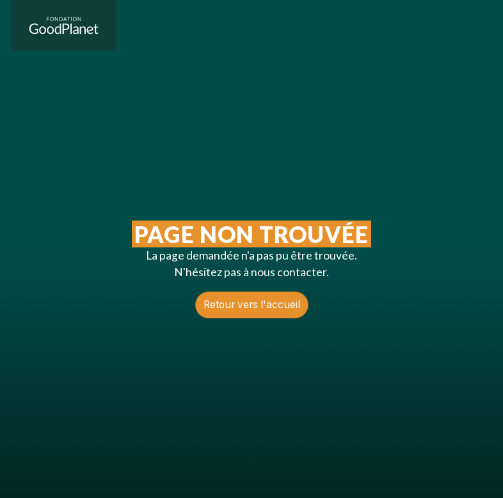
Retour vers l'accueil (252, 305)
